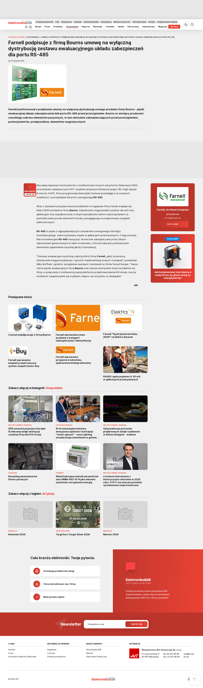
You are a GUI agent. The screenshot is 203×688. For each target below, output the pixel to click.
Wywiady (97, 26)
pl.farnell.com (172, 214)
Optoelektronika (139, 22)
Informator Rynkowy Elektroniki (22, 656)
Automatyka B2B (93, 649)
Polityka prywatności (56, 656)
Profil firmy (172, 224)
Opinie (121, 26)
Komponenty (66, 22)
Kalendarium (148, 26)
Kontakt (11, 649)
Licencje (51, 653)
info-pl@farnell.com (172, 218)
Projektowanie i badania (167, 22)
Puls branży (133, 26)
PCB (57, 22)
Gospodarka (72, 26)
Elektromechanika (91, 22)
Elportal (89, 653)
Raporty (86, 26)
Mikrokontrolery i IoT (122, 22)
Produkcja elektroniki (44, 22)
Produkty (58, 26)
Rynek (38, 26)
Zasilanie (78, 22)
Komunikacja (106, 22)
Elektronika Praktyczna (96, 656)
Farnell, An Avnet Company (173, 209)
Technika (110, 26)
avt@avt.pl (189, 654)
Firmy (47, 26)
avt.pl (186, 656)
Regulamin (51, 649)
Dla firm (174, 26)
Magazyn (162, 26)
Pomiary (151, 22)
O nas (10, 653)
